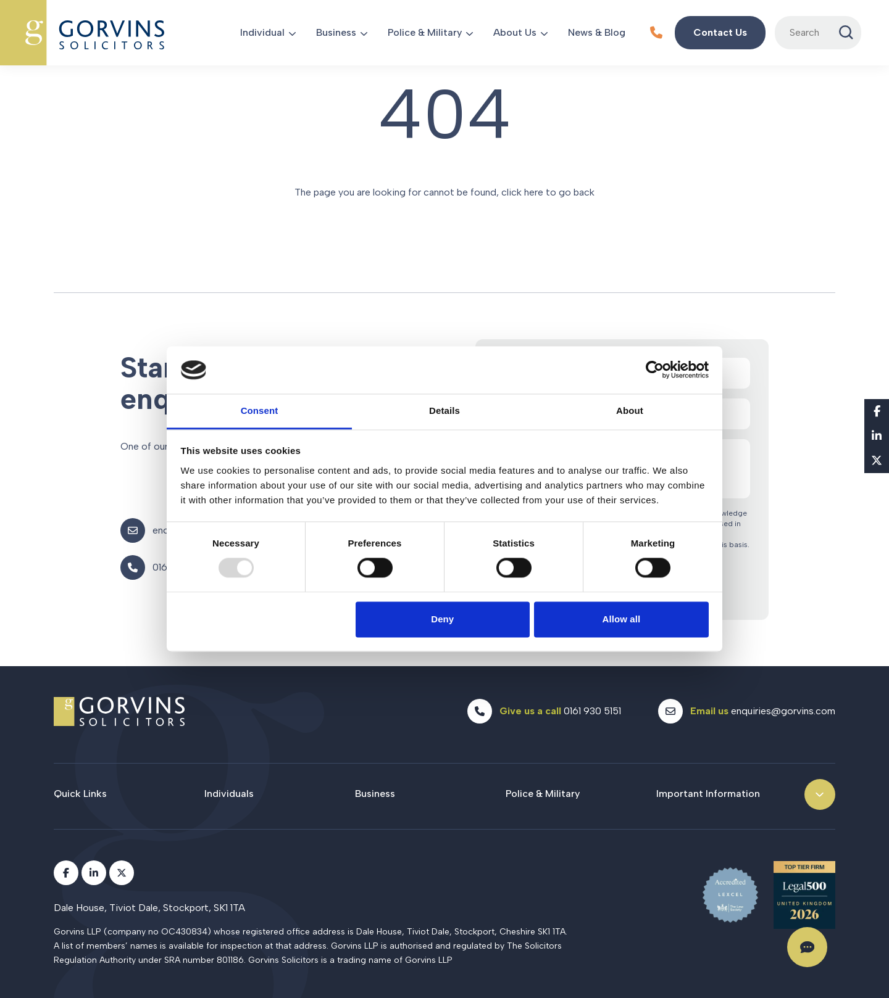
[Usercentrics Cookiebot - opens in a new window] (655, 370)
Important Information (708, 793)
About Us (514, 32)
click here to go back (548, 192)
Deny (442, 619)
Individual (262, 32)
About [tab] (629, 410)
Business (336, 32)
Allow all (622, 619)
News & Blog (596, 32)
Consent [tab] (259, 410)
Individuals (229, 793)
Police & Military (425, 32)
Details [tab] (444, 410)
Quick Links (80, 793)
